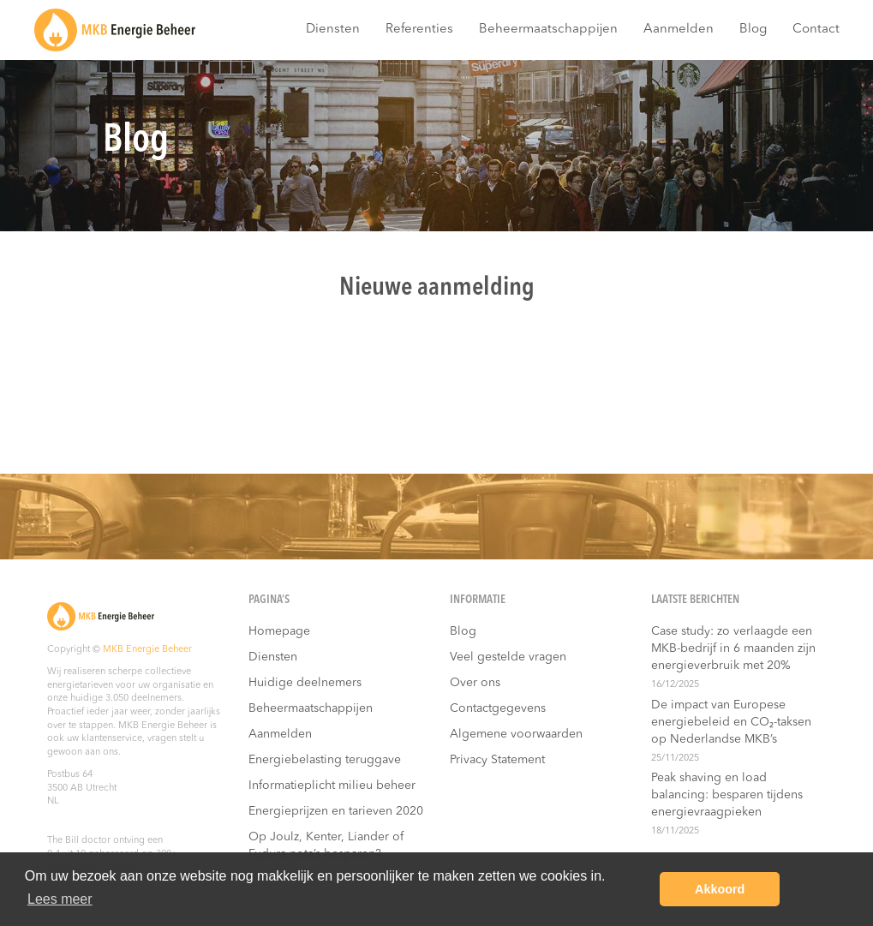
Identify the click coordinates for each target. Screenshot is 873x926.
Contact (816, 29)
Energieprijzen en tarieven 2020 (335, 811)
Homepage (279, 631)
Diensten (333, 29)
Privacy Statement (497, 760)
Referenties (419, 29)
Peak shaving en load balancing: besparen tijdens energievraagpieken (727, 795)
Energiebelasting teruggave (324, 760)
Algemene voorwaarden (516, 734)
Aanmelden (678, 29)
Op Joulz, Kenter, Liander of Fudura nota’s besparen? (326, 845)
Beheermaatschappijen (548, 29)
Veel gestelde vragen (508, 657)
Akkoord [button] (719, 889)
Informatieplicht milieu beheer (332, 786)
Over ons (475, 683)
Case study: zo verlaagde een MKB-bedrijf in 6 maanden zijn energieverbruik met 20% (733, 648)
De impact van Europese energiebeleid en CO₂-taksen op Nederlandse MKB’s (731, 722)
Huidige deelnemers (305, 683)
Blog (753, 29)
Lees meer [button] (60, 899)
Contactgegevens (498, 708)
